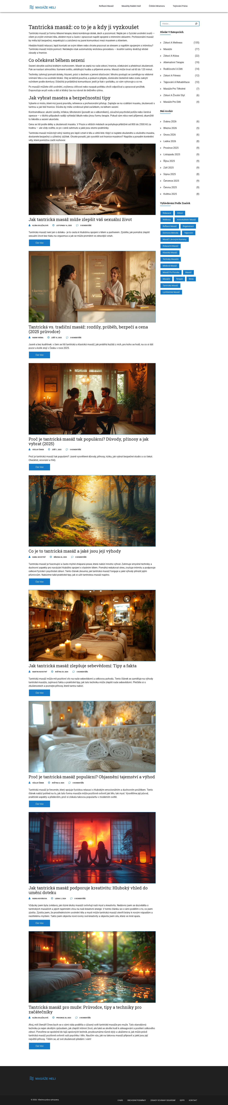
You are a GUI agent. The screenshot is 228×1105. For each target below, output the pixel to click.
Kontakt (193, 1100)
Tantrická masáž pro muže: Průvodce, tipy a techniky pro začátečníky (85, 1009)
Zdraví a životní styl (174, 95)
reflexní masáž (170, 226)
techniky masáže (171, 259)
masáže (166, 279)
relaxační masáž (170, 246)
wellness (167, 219)
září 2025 (168, 167)
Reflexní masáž (106, 6)
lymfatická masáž (171, 292)
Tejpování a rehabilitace (176, 82)
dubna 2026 (169, 121)
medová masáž (170, 266)
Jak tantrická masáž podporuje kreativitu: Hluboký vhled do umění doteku (88, 890)
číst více (39, 243)
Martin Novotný (38, 672)
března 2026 (170, 128)
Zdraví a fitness (172, 75)
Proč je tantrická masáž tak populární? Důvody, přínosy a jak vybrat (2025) (89, 441)
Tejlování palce (180, 6)
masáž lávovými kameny (175, 239)
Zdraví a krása (171, 55)
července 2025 (171, 180)
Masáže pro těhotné (174, 88)
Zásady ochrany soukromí (162, 1100)
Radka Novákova (38, 899)
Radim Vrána (36, 338)
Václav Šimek (36, 450)
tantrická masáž (170, 285)
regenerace (188, 226)
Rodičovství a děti (173, 69)
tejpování (188, 233)
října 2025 (169, 161)
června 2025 (170, 187)
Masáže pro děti (172, 101)
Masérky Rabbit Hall (131, 6)
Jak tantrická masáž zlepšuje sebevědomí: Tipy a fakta (82, 665)
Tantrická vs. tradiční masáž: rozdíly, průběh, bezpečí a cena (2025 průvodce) (88, 329)
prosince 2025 (171, 147)
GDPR (182, 1100)
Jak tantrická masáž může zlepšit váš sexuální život (80, 219)
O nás (120, 1100)
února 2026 (169, 134)
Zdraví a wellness (172, 42)
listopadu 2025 (171, 154)
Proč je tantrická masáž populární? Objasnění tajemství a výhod (92, 777)
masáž (188, 272)
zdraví (180, 213)
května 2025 (170, 194)
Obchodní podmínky (136, 1100)
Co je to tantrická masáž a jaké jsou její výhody (75, 551)
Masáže (167, 49)
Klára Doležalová (38, 226)
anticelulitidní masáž (186, 219)
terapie (179, 279)
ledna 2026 (169, 141)
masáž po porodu (171, 272)
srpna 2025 (169, 174)
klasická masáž (170, 252)
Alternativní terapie (173, 62)
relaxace (167, 213)
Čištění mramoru (157, 6)
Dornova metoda (170, 233)
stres (191, 279)
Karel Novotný (37, 557)
